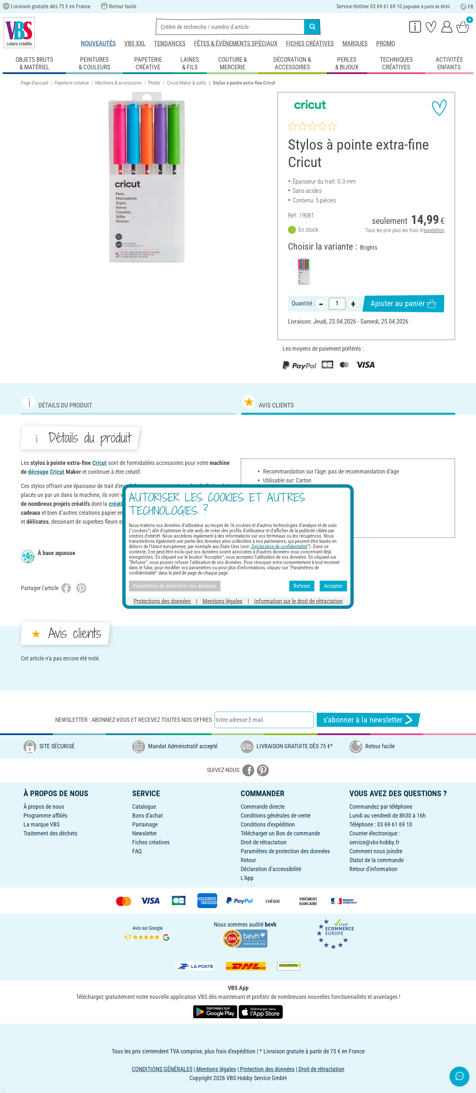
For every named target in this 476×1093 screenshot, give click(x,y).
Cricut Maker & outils (186, 83)
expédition (434, 231)
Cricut (99, 462)
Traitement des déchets (50, 833)
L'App (247, 877)
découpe (38, 471)
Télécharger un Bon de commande (280, 833)
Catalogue (144, 806)
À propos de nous (43, 806)
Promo (385, 43)
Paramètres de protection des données (285, 851)
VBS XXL (134, 43)
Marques (355, 43)
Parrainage (145, 824)
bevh (270, 924)
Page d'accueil (34, 83)
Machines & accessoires (118, 83)
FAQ (137, 851)
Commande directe (263, 806)
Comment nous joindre (375, 851)
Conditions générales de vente (275, 815)
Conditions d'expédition (268, 824)
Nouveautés (98, 43)
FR (466, 7)
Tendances (169, 43)
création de (123, 503)
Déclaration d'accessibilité (271, 868)
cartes (144, 503)
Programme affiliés (45, 815)
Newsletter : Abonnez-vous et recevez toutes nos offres (133, 719)
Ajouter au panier (403, 303)
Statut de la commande (376, 860)
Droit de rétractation (264, 842)
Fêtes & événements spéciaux (235, 43)
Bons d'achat (147, 815)
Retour (248, 860)
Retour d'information (373, 868)
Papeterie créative (72, 83)
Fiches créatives (310, 43)
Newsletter (144, 833)
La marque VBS (41, 824)
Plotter (154, 83)
